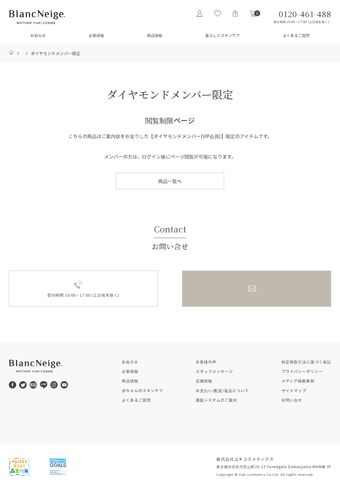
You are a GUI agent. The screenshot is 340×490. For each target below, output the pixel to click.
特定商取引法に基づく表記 (306, 362)
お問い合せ (291, 400)
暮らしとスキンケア (222, 35)
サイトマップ (293, 391)
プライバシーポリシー (302, 371)
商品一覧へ (170, 181)
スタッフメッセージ (214, 371)
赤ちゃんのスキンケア (142, 391)
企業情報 (96, 35)
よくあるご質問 (296, 35)
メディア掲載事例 (297, 381)
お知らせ (38, 35)
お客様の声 (206, 362)
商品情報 (154, 35)
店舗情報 (204, 381)
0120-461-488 (305, 14)
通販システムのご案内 (216, 400)
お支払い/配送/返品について (222, 391)
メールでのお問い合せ (261, 288)
